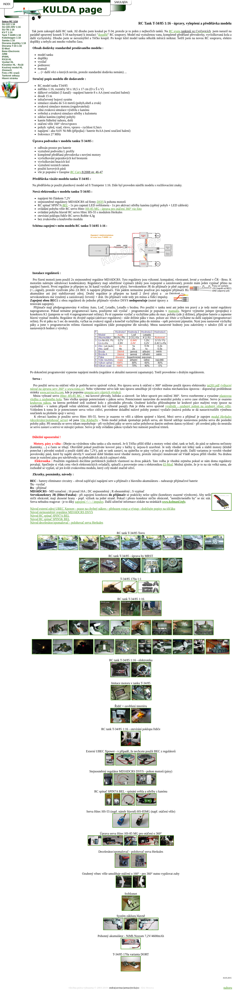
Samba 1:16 (8, 40)
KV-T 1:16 (7, 32)
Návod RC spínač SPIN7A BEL (49, 515)
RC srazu (174, 31)
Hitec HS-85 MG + (72, 395)
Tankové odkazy (11, 75)
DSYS (100, 201)
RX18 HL (6, 59)
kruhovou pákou (40, 402)
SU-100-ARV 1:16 (11, 27)
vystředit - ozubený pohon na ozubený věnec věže (198, 406)
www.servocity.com (51, 392)
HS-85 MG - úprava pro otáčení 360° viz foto (113, 208)
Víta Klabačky (89, 420)
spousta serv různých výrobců (102, 392)
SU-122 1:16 (8, 24)
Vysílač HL (7, 62)
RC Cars (75, 172)
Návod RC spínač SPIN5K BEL (50, 519)
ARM (4, 54)
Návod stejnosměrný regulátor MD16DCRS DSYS (61, 512)
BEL (65, 205)
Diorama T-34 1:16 (12, 46)
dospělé (103, 34)
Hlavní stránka (10, 78)
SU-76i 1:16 (8, 29)
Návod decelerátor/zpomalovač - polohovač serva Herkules (66, 522)
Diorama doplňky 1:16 (14, 43)
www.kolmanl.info (173, 501)
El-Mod (6, 48)
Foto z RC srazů (10, 73)
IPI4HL (5, 56)
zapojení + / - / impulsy (89, 501)
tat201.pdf (213, 385)
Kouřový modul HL (12, 67)
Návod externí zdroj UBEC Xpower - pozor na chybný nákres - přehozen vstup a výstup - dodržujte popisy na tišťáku (102, 508)
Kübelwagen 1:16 (11, 37)
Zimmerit (7, 70)
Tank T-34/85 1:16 (11, 35)
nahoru (227, 987)
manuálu (173, 310)
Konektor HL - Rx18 (12, 64)
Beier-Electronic (11, 51)
